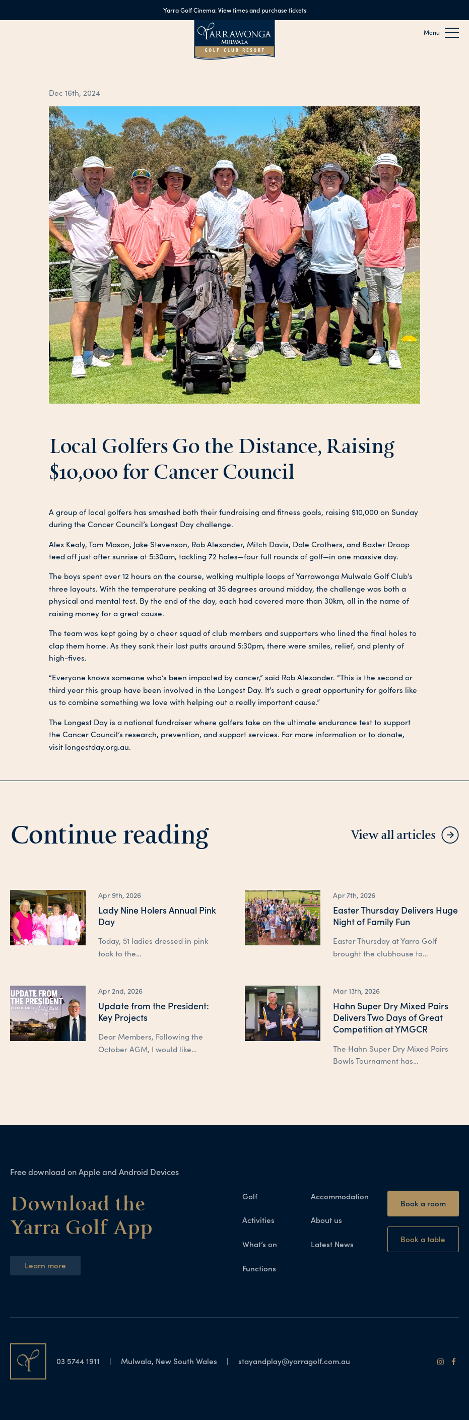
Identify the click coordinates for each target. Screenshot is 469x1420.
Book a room (423, 1203)
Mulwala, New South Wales (169, 1361)
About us (326, 1219)
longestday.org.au (97, 747)
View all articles (393, 835)
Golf (249, 1196)
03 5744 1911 (79, 1361)
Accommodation (340, 1196)
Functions (259, 1268)
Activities (258, 1219)
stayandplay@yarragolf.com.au (294, 1361)
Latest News (332, 1244)
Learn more (45, 1265)
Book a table (422, 1239)
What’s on (259, 1244)
